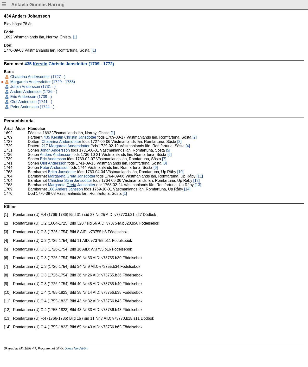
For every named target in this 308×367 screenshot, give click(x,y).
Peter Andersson (54, 167)
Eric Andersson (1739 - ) (30, 97)
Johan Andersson (55, 150)
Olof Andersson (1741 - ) (30, 102)
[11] (200, 176)
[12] (196, 180)
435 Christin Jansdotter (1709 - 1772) (69, 63)
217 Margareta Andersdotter (66, 146)
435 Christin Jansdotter (70, 137)
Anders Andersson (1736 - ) (33, 92)
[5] (168, 150)
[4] (188, 146)
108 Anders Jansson (65, 189)
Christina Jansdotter (70, 180)
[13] (198, 185)
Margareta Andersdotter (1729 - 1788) (42, 82)
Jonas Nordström (76, 348)
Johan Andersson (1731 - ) (32, 87)
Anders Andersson (55, 155)
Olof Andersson (53, 163)
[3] (179, 142)
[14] (187, 189)
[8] (164, 163)
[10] (180, 172)
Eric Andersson (53, 159)
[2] (194, 137)
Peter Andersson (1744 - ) (31, 107)
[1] (75, 37)
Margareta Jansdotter (71, 176)
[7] (164, 159)
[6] (169, 155)
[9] (156, 167)
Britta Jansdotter (62, 172)
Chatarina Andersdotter (61, 142)
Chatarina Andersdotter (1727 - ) (37, 77)
